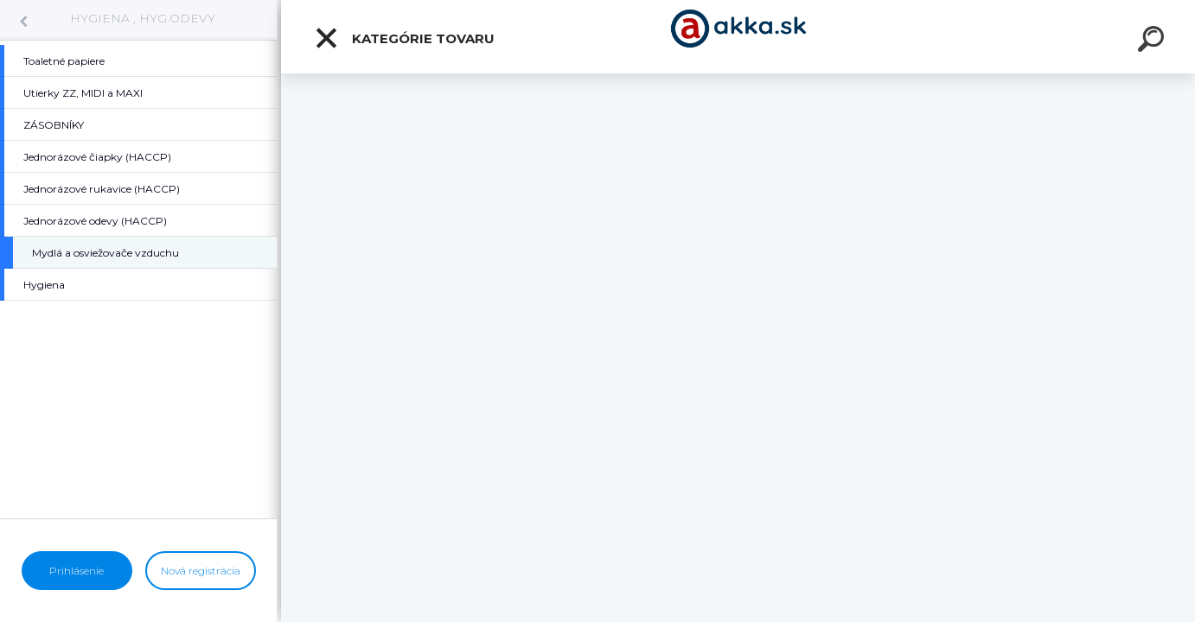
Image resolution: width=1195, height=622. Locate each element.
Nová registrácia (200, 570)
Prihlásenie (76, 570)
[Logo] (738, 36)
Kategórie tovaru (404, 38)
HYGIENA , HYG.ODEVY (142, 18)
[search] (1153, 41)
